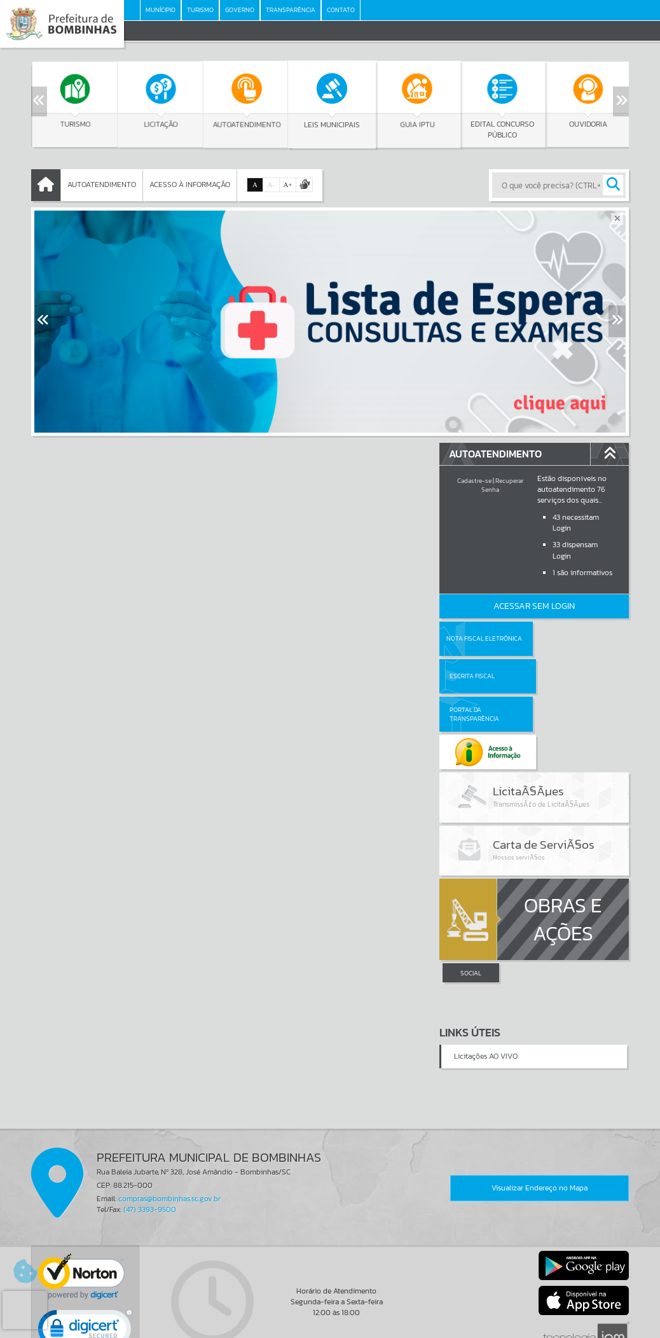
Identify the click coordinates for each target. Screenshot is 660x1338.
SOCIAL (470, 898)
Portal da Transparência (474, 676)
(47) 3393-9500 (149, 1134)
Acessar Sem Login (534, 606)
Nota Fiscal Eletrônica (484, 638)
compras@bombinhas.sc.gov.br (169, 1123)
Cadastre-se (474, 480)
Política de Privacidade (330, 1325)
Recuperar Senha (502, 485)
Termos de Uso (330, 1316)
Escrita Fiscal (566, 638)
